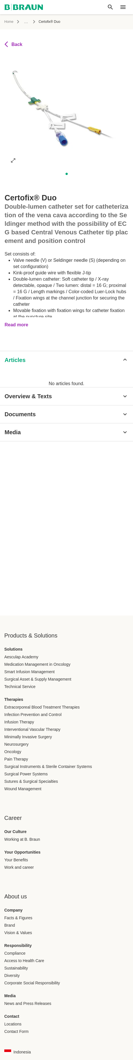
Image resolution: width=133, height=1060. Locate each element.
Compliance (14, 953)
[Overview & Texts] (66, 396)
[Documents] (66, 414)
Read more (16, 324)
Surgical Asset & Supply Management (37, 679)
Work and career (19, 867)
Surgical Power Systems (26, 774)
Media (10, 995)
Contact (11, 1016)
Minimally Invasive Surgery (28, 737)
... (26, 21)
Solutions (13, 649)
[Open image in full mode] (13, 160)
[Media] (66, 432)
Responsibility (18, 945)
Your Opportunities (22, 852)
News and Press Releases (27, 1003)
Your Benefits (16, 860)
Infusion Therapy (19, 722)
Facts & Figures (18, 918)
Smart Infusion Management (29, 671)
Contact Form (16, 1031)
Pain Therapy (16, 759)
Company (13, 910)
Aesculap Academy (21, 657)
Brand (9, 925)
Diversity (12, 975)
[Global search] (110, 7)
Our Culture (15, 831)
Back (13, 44)
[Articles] (66, 360)
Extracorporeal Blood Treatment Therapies (42, 707)
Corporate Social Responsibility (32, 983)
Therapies (13, 699)
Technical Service (19, 686)
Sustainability (16, 968)
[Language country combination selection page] (17, 1052)
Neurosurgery (16, 744)
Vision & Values (18, 932)
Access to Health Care (24, 960)
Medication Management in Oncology (37, 664)
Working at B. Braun (22, 839)
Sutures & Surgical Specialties (31, 781)
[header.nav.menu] (123, 7)
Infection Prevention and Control (32, 714)
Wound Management (22, 789)
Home (8, 22)
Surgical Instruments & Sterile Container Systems (48, 766)
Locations (12, 1024)
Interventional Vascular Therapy (32, 729)
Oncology (12, 751)
